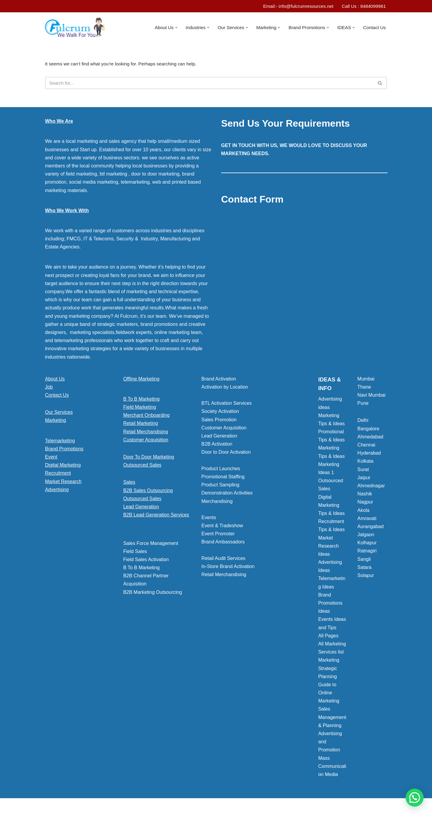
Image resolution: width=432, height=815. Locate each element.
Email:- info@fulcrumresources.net (294, 6)
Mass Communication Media (332, 767)
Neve (50, 807)
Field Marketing (139, 408)
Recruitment (58, 474)
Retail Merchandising (145, 432)
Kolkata (365, 462)
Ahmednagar (371, 487)
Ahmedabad (370, 438)
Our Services (59, 413)
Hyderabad (369, 454)
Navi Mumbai (371, 396)
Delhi (362, 421)
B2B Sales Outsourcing (148, 491)
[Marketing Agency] (75, 28)
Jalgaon (365, 536)
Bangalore (368, 429)
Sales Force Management (150, 544)
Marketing (55, 421)
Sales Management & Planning (332, 718)
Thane (364, 388)
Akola (363, 511)
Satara (364, 568)
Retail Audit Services (223, 559)
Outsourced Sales (142, 466)
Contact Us (374, 27)
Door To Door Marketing (148, 458)
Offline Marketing (141, 380)
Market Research (63, 482)
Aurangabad (370, 528)
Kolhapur (366, 544)
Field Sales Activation (146, 561)
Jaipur (363, 478)
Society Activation (220, 412)
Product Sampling (220, 486)
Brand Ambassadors (222, 543)
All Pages (328, 636)
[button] (168, 28)
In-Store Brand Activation (227, 567)
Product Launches (220, 469)
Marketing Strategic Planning (328, 669)
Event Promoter (218, 535)
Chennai (366, 446)
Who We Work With (67, 211)
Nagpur (365, 503)
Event (51, 458)
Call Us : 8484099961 (363, 6)
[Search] (209, 84)
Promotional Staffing (222, 478)
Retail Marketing (140, 424)
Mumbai (365, 380)
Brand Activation (218, 380)
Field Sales (135, 552)
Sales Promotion (218, 420)
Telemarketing (60, 441)
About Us (55, 380)
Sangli (363, 560)
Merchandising (216, 502)
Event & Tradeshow (222, 527)
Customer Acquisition (145, 441)
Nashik (364, 495)
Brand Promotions (64, 450)
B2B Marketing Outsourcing (152, 593)
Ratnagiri (366, 552)
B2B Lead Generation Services (156, 516)
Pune (362, 404)
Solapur (365, 576)
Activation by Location (224, 388)
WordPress (98, 807)
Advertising (57, 490)
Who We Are (59, 122)
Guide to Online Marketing (328, 694)
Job (49, 388)
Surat (363, 470)
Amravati (366, 519)
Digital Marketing (63, 466)
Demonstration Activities (227, 494)
